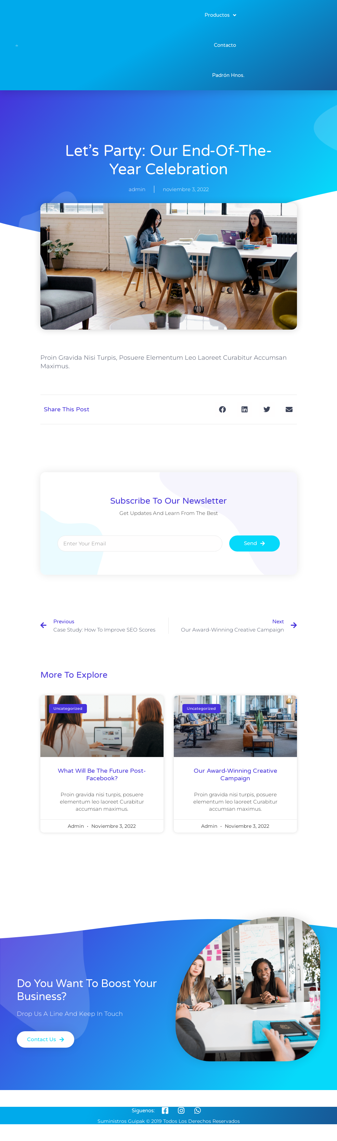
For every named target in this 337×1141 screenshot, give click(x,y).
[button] (222, 409)
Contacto (225, 45)
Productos (220, 15)
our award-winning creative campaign (235, 774)
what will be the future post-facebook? (102, 774)
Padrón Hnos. (228, 75)
